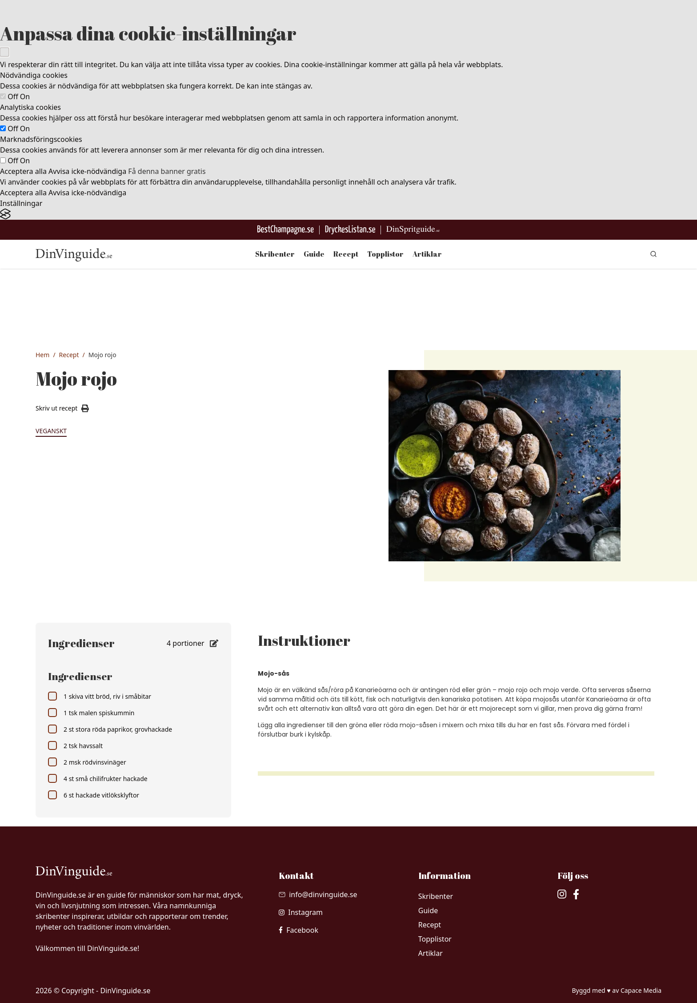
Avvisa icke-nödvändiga (87, 171)
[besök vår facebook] (298, 930)
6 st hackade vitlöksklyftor (93, 794)
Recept (345, 254)
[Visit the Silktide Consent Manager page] (348, 214)
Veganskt (51, 431)
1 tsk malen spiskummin (91, 712)
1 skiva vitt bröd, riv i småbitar (99, 696)
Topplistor (385, 254)
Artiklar (427, 254)
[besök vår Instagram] (301, 912)
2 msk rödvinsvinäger (87, 761)
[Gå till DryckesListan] (350, 229)
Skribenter (275, 254)
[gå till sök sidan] (653, 254)
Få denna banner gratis (166, 171)
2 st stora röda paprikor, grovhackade (110, 729)
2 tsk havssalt (75, 745)
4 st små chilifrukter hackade (98, 778)
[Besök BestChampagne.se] (285, 229)
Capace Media (641, 990)
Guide (314, 254)
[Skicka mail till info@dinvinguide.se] (318, 894)
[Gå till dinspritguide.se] (413, 230)
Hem (42, 354)
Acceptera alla (23, 171)
